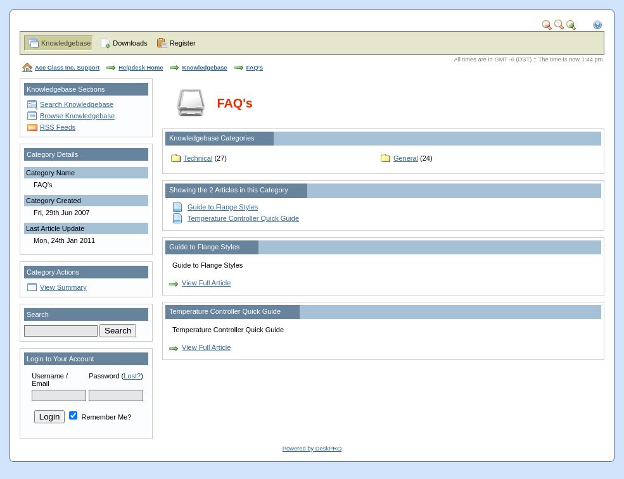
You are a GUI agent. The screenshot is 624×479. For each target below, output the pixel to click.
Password (104, 376)
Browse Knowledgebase (77, 116)
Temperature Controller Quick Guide (243, 218)
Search (38, 314)
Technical (198, 158)
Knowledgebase (66, 43)
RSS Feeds (57, 127)
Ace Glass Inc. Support (67, 68)
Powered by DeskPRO (312, 448)
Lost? (132, 376)
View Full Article (206, 283)
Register (183, 43)
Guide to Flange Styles (223, 207)
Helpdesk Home (140, 68)
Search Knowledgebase (76, 104)
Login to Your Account (60, 359)
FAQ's (255, 68)
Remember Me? (100, 417)
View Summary (63, 287)
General (405, 158)
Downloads (130, 43)
